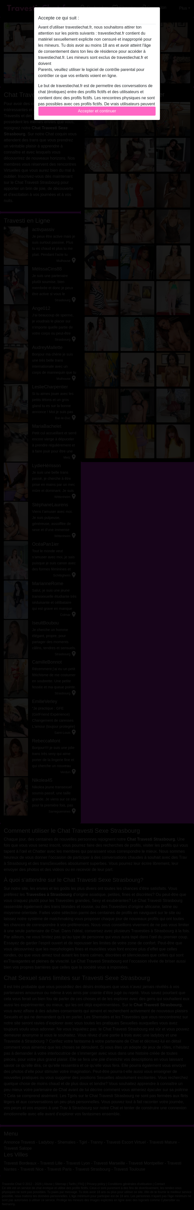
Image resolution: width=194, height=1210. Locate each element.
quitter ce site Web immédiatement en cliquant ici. (96, 63)
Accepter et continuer (97, 111)
